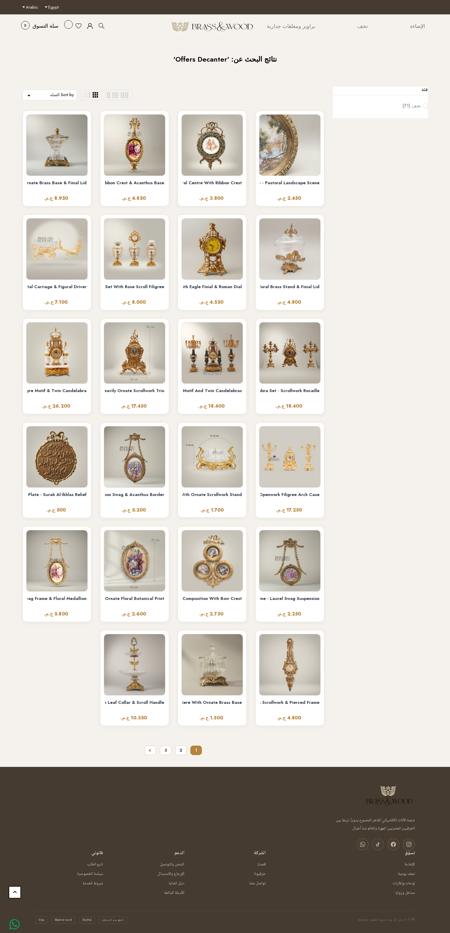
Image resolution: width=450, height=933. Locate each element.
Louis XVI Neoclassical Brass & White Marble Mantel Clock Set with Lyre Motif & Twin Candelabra (57, 391)
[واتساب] (364, 844)
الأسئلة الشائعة (174, 892)
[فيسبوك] (394, 844)
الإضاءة (410, 864)
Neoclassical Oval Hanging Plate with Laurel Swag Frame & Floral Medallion (57, 599)
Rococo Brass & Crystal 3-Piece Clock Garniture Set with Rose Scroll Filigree (134, 287)
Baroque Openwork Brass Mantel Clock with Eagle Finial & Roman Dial (212, 287)
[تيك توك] (379, 844)
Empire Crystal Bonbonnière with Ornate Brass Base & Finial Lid (57, 183)
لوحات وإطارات (403, 883)
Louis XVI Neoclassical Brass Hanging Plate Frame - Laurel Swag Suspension (289, 599)
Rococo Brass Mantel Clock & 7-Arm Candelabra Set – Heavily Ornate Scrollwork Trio (134, 391)
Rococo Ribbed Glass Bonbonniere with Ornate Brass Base (212, 703)
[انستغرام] (409, 844)
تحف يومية (406, 873)
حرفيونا (260, 873)
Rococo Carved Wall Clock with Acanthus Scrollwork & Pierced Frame (289, 703)
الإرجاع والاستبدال (171, 873)
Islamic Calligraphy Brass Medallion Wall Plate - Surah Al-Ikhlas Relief (57, 495)
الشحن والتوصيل (172, 864)
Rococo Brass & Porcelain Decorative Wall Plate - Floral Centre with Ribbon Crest (212, 183)
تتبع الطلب (95, 864)
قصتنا (261, 864)
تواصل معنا (257, 883)
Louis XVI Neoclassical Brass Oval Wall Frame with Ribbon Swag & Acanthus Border (134, 495)
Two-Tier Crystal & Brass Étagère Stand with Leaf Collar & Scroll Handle (134, 703)
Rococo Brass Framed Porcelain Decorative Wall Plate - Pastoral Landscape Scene (289, 183)
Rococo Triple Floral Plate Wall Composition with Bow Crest (212, 599)
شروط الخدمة (93, 883)
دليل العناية (176, 883)
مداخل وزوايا (405, 892)
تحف (407, 105)
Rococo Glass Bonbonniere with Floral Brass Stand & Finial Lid (289, 287)
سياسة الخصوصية (90, 873)
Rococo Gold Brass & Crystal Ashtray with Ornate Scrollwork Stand (212, 495)
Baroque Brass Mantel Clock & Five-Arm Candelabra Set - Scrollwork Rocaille (289, 391)
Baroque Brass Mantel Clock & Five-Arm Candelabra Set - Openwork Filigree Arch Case (289, 495)
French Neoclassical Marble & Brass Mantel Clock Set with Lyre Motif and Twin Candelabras (212, 391)
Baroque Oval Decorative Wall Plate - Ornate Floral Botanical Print (134, 599)
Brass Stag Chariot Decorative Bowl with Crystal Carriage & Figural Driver (57, 287)
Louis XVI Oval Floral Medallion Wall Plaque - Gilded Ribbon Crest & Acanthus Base (134, 183)
